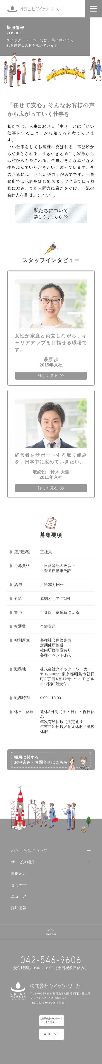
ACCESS (51, 1037)
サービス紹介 (23, 865)
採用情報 (18, 911)
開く (96, 9)
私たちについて (51, 213)
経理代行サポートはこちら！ (51, 1023)
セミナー (19, 888)
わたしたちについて (29, 853)
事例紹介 (18, 876)
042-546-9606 (51, 963)
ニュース (19, 899)
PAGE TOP (51, 937)
